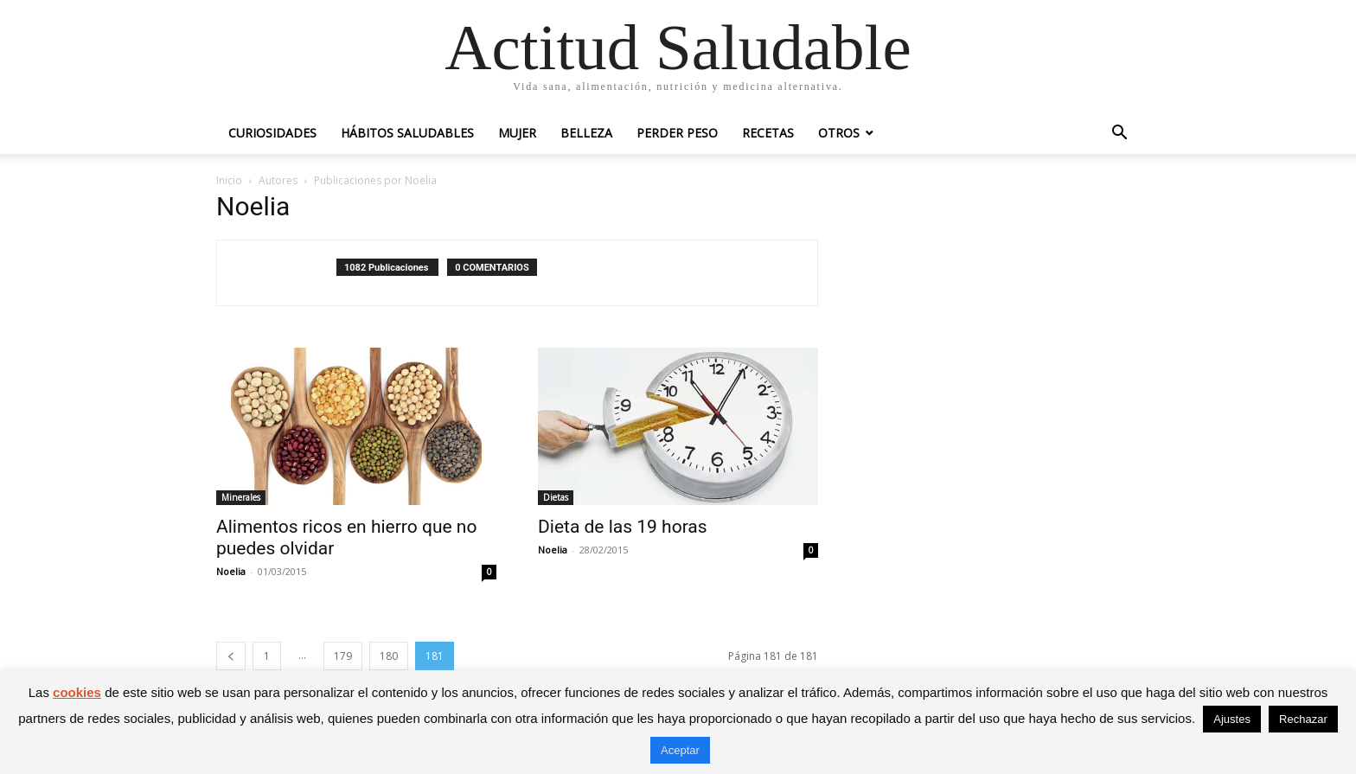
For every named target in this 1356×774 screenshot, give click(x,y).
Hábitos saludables (407, 133)
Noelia (231, 571)
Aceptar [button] (680, 750)
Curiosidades (272, 133)
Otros (839, 133)
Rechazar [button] (1303, 719)
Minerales (240, 497)
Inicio (229, 180)
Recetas (768, 133)
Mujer (517, 133)
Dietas (555, 497)
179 (343, 656)
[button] (1119, 134)
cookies (77, 692)
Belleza (586, 133)
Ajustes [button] (1231, 719)
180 (389, 656)
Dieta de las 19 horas (622, 526)
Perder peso (677, 133)
